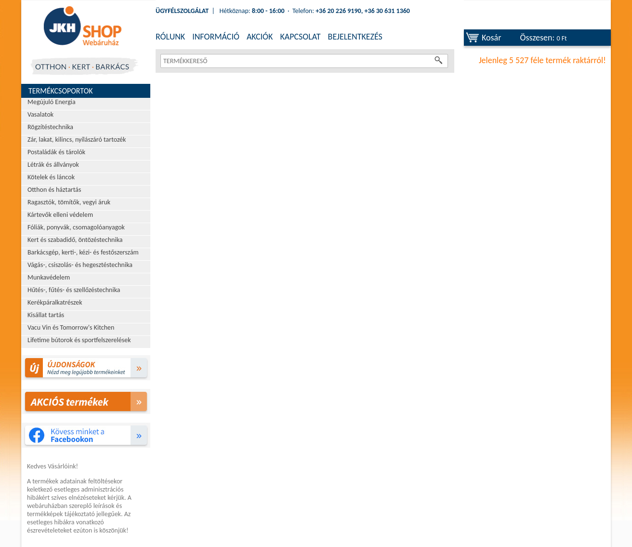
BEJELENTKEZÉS (355, 36)
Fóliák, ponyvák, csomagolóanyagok (76, 227)
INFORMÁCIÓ (215, 36)
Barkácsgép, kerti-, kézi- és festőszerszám (83, 252)
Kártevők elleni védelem (60, 215)
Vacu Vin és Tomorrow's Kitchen (70, 327)
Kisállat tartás (45, 315)
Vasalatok (40, 114)
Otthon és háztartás (54, 190)
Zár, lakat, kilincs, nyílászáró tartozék (76, 139)
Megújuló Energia (51, 102)
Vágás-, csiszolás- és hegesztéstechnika (79, 265)
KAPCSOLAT (300, 36)
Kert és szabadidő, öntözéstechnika (75, 240)
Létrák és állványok (53, 164)
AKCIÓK (260, 36)
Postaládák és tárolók (56, 152)
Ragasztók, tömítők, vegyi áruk (68, 202)
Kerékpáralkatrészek (54, 302)
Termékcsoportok (60, 90)
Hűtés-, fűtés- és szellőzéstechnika (73, 290)
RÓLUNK (170, 36)
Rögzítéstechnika (50, 127)
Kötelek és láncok (51, 177)
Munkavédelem (48, 277)
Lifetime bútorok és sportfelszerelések (79, 340)
